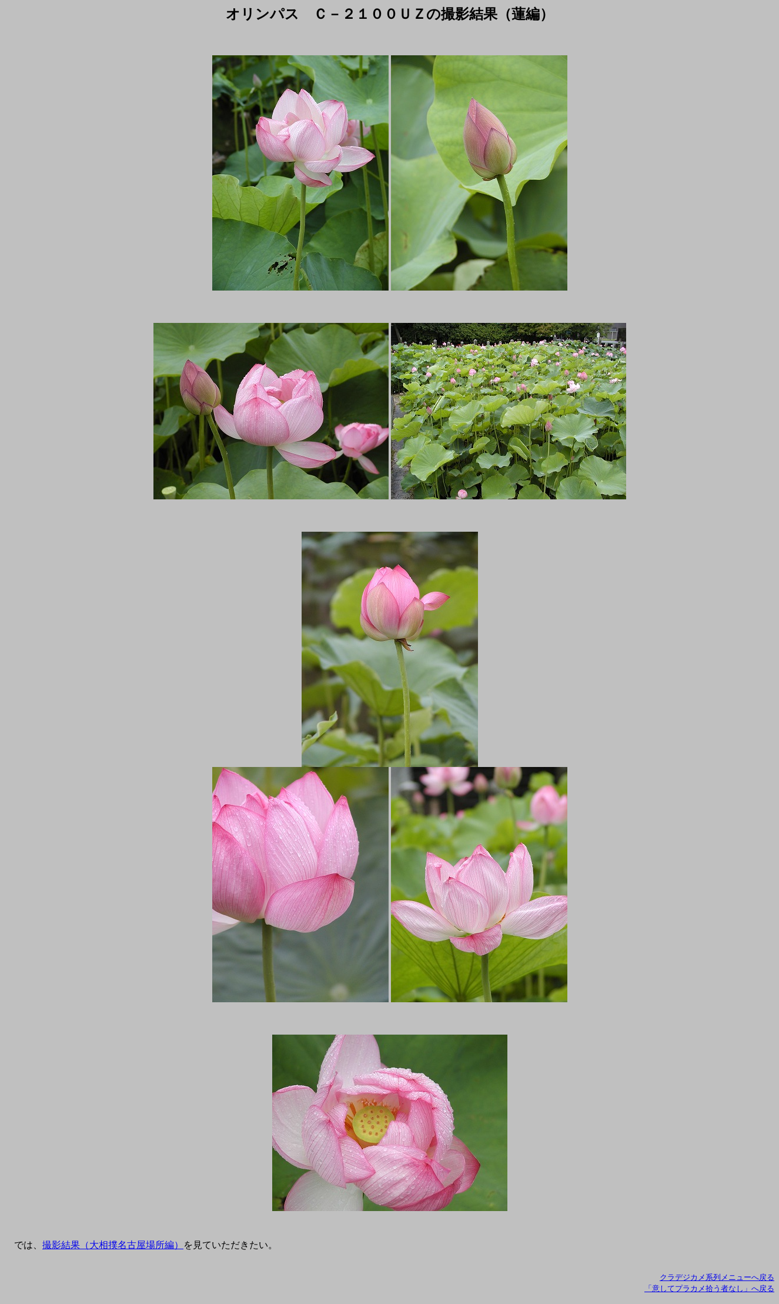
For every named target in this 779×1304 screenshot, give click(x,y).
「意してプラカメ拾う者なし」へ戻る (709, 1288)
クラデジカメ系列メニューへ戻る (717, 1277)
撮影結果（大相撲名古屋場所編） (112, 1245)
